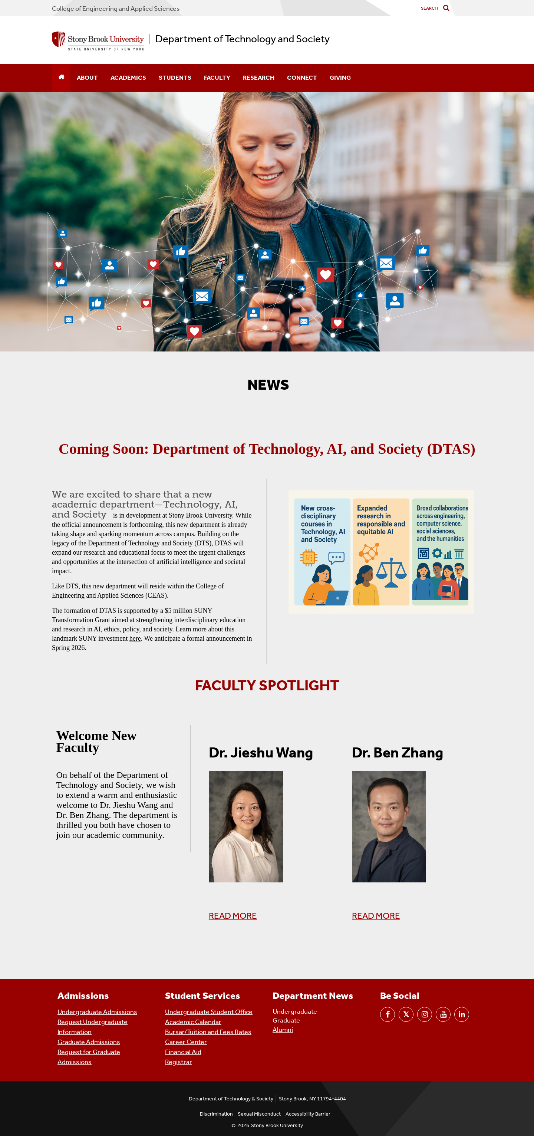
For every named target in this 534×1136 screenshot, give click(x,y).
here (135, 638)
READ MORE (233, 916)
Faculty (217, 77)
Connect (302, 77)
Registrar (178, 1062)
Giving (340, 77)
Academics (128, 77)
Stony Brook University (277, 1125)
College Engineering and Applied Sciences (116, 8)
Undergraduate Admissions (97, 1012)
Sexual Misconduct (259, 1114)
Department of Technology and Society (242, 39)
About (87, 77)
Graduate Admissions (88, 1042)
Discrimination (216, 1114)
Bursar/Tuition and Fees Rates (208, 1032)
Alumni (283, 1030)
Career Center (186, 1042)
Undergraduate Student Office (209, 1012)
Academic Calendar (193, 1022)
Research (258, 77)
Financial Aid (183, 1052)
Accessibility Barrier (308, 1114)
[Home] (61, 78)
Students (175, 77)
